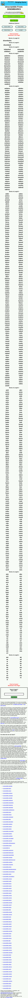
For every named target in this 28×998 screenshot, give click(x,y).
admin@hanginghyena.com (7, 992)
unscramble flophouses (8, 852)
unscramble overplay (7, 857)
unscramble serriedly (7, 798)
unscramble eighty (7, 983)
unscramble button (7, 907)
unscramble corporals (8, 795)
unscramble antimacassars (9, 843)
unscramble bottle (7, 919)
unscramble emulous (7, 793)
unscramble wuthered (8, 800)
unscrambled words (14, 717)
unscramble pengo (7, 867)
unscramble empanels (8, 864)
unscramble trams (7, 812)
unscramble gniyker (7, 974)
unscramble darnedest (8, 821)
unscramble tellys (7, 819)
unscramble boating (7, 833)
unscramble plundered (8, 817)
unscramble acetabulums (8, 809)
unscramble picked (7, 943)
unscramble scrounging (8, 831)
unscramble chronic (7, 950)
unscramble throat (7, 985)
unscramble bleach (7, 900)
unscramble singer (7, 933)
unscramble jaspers (7, 826)
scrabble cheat (19, 778)
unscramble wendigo (7, 786)
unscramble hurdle (7, 881)
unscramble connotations (8, 876)
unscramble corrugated (8, 838)
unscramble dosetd (7, 962)
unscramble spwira (7, 945)
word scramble (17, 745)
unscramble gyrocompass (9, 871)
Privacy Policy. (9, 997)
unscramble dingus (7, 814)
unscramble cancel (7, 905)
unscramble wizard (7, 888)
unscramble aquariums (8, 850)
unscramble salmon (7, 966)
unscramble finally (7, 957)
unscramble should (7, 926)
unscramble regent (7, 893)
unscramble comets (7, 976)
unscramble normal (7, 895)
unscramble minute (7, 959)
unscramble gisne (7, 988)
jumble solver (3, 758)
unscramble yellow (7, 964)
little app (2, 723)
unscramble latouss (7, 921)
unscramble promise (7, 931)
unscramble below (7, 955)
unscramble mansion (7, 952)
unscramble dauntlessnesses (9, 869)
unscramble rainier (7, 874)
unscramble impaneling (8, 802)
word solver (22, 760)
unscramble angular (7, 912)
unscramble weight (7, 924)
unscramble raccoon (7, 890)
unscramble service (7, 897)
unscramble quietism (7, 824)
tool (13, 729)
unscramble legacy (7, 883)
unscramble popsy (7, 790)
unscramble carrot (7, 969)
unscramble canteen (7, 981)
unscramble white (7, 909)
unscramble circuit (7, 928)
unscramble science (7, 914)
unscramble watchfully (8, 807)
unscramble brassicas (8, 805)
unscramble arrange (7, 902)
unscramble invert (7, 978)
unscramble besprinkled (8, 855)
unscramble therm (7, 788)
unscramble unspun (7, 878)
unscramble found (7, 916)
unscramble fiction (7, 935)
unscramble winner (7, 938)
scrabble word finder (17, 704)
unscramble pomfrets (7, 836)
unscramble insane (7, 886)
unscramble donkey (7, 947)
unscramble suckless (7, 862)
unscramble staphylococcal (9, 859)
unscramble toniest (7, 845)
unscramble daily (7, 940)
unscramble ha (6, 847)
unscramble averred (7, 840)
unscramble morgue (7, 971)
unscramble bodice (7, 828)
